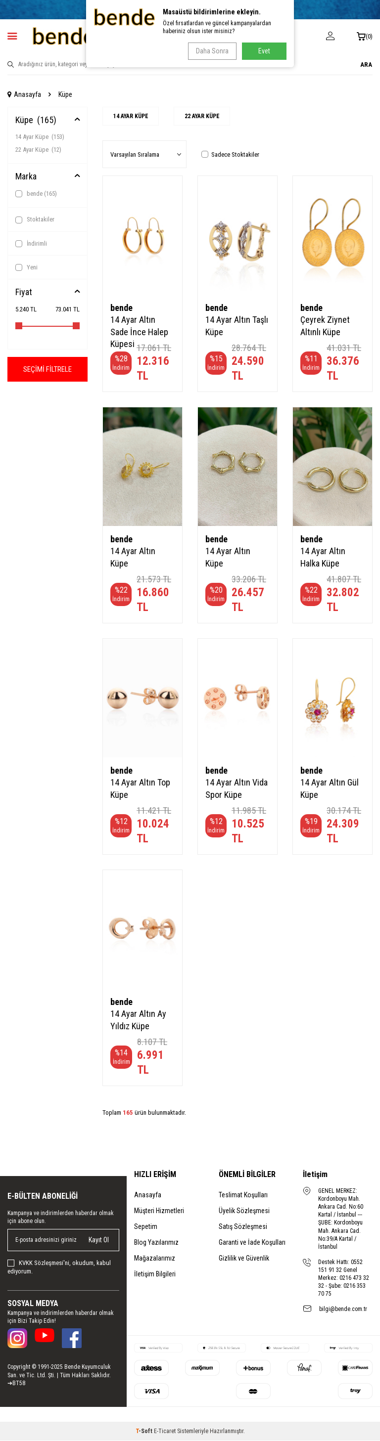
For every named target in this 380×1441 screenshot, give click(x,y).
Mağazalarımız (154, 1259)
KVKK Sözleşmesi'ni (44, 1263)
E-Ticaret (165, 1431)
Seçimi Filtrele (47, 369)
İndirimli (31, 244)
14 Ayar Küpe (39, 136)
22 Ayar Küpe (38, 149)
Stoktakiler (34, 219)
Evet (264, 51)
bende (36, 194)
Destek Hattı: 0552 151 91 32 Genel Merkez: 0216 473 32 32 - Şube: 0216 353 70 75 (343, 1278)
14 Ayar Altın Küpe (132, 558)
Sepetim (145, 1227)
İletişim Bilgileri (155, 1274)
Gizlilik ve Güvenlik (244, 1259)
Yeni (26, 267)
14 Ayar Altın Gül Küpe (329, 789)
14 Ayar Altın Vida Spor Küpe (236, 789)
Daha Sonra (210, 51)
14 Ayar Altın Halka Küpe (322, 558)
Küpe (35, 120)
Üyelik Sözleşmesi (244, 1211)
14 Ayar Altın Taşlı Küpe (236, 326)
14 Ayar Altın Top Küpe (140, 789)
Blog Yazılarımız (156, 1243)
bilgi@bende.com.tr (343, 1309)
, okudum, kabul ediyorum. (59, 1267)
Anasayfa (24, 94)
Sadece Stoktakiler (230, 155)
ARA (366, 64)
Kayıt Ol (99, 1240)
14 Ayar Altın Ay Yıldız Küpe (138, 1020)
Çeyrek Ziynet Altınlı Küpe (325, 326)
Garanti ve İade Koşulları (252, 1243)
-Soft (145, 1431)
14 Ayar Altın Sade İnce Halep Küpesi (139, 332)
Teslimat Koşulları (243, 1195)
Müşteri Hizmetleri (159, 1211)
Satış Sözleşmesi (243, 1227)
